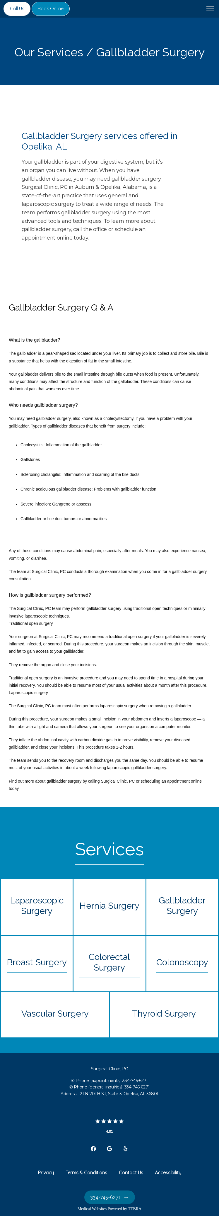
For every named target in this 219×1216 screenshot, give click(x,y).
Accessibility (168, 1173)
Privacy (46, 1173)
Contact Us (131, 1173)
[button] (210, 9)
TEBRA (134, 1209)
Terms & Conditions (86, 1173)
